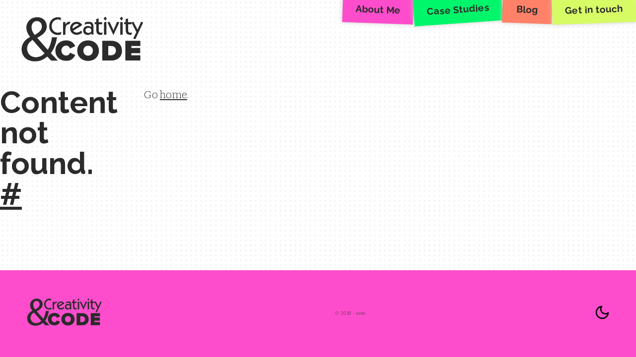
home (173, 94)
